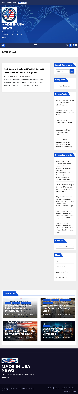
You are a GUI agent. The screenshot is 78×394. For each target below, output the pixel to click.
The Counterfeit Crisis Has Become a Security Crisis (65, 112)
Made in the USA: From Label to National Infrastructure (65, 102)
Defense (8, 303)
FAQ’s (71, 206)
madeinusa (25, 76)
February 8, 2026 (13, 314)
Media (74, 391)
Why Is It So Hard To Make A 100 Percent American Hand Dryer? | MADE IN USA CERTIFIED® (65, 201)
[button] (67, 45)
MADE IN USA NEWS (16, 368)
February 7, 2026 (51, 314)
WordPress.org (61, 277)
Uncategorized (47, 303)
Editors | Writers (53, 388)
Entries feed (60, 267)
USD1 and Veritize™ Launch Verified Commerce (63, 132)
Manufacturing (25, 303)
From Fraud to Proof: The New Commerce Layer (64, 122)
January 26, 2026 (13, 337)
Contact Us (66, 391)
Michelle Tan (27, 314)
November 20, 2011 (12, 76)
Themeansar (6, 391)
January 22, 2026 (51, 337)
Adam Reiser (61, 185)
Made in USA (15, 303)
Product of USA (65, 300)
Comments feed (62, 272)
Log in (58, 261)
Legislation (46, 300)
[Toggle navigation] (35, 45)
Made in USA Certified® (68, 388)
